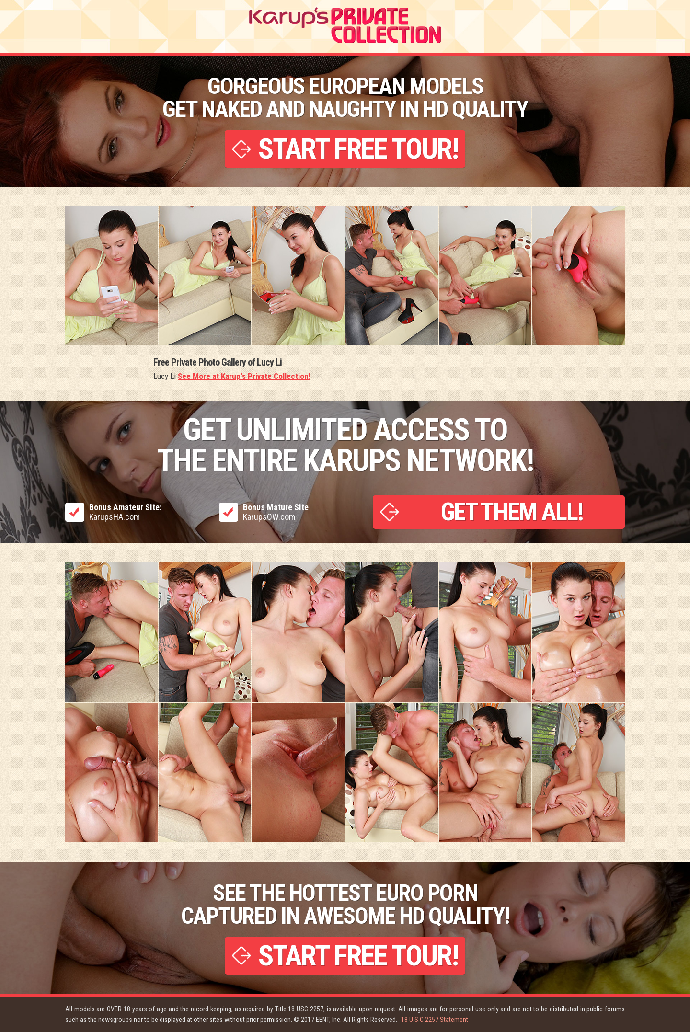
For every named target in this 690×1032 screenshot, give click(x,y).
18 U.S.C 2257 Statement (434, 1019)
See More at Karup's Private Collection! (244, 376)
